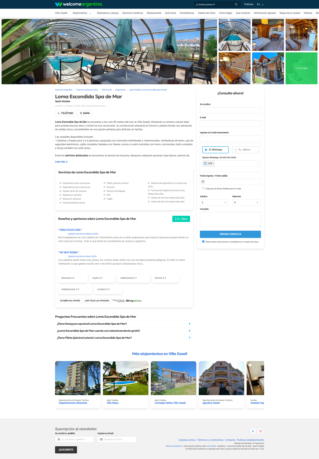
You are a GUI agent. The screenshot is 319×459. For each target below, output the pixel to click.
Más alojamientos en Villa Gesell (159, 353)
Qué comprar (243, 13)
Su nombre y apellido (65, 433)
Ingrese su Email (105, 433)
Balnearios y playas (108, 13)
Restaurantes (154, 13)
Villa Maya (112, 402)
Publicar (248, 4)
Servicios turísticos (132, 13)
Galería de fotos (206, 13)
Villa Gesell (61, 13)
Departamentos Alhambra (73, 402)
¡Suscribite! (66, 449)
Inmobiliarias (187, 13)
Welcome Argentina (174, 446)
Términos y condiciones (210, 439)
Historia (308, 13)
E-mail (203, 117)
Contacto (230, 439)
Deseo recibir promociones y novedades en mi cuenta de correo (230, 241)
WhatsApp (217, 149)
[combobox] (209, 163)
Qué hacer (170, 13)
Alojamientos (80, 13)
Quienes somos (187, 439)
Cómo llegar (225, 13)
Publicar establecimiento (250, 439)
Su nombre (205, 104)
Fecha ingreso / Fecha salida (213, 176)
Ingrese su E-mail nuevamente (214, 132)
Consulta (204, 209)
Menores (236, 196)
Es (258, 4)
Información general (265, 13)
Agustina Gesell (211, 402)
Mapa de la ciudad (290, 13)
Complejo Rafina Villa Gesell (170, 402)
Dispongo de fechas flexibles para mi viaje (221, 188)
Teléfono (246, 149)
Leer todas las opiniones (97, 301)
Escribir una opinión (70, 301)
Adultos (203, 196)
